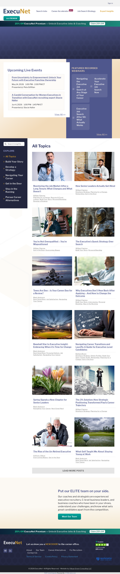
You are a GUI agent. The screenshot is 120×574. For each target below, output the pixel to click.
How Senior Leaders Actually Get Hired (95, 186)
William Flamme (39, 196)
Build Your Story (46, 199)
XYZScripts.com (70, 573)
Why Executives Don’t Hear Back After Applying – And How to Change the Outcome (95, 293)
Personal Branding (59, 199)
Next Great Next (39, 299)
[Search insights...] (14, 144)
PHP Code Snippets (50, 573)
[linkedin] (10, 551)
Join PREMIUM (11, 18)
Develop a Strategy (40, 201)
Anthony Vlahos (39, 456)
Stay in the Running (90, 304)
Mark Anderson (39, 297)
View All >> (60, 114)
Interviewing (93, 302)
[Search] (6, 144)
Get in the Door (91, 194)
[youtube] (5, 551)
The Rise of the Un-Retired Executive (52, 451)
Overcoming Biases (52, 250)
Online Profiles (96, 356)
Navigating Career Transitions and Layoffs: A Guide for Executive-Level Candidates (94, 347)
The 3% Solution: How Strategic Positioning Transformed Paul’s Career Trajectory (95, 402)
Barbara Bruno (81, 354)
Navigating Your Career (51, 355)
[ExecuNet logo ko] (13, 541)
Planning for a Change (41, 197)
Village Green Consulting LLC (80, 569)
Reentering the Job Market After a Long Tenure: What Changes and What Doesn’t (52, 189)
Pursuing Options (53, 353)
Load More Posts (73, 470)
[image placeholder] (52, 153)
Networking (80, 194)
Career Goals (85, 357)
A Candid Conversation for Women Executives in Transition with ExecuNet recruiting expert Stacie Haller (37, 98)
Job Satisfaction (52, 299)
